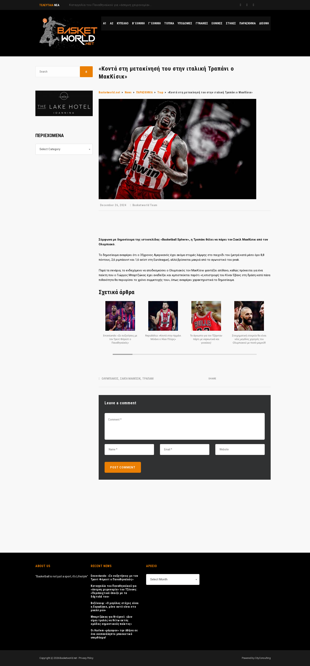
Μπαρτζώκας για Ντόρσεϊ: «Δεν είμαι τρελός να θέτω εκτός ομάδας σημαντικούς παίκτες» (111, 620)
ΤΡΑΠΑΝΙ (148, 378)
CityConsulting (263, 658)
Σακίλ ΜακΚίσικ (130, 378)
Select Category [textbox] (50, 149)
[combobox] (64, 149)
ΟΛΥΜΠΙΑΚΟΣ (110, 378)
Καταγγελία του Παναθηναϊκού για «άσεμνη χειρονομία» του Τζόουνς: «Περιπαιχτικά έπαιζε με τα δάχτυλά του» (114, 591)
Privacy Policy (86, 658)
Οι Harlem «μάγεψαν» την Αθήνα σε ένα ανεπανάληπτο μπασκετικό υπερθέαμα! (114, 634)
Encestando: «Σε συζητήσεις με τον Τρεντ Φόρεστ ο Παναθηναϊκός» (114, 577)
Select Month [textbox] (158, 579)
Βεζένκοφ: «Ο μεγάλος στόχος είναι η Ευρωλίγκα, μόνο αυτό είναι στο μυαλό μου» (115, 607)
